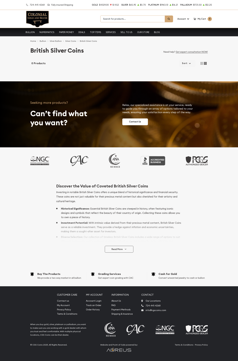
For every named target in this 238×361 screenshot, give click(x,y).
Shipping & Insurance (122, 313)
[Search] (169, 19)
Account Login (93, 300)
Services (111, 32)
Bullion (30, 32)
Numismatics (47, 32)
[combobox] (132, 19)
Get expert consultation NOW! (192, 51)
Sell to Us (126, 32)
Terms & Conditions (67, 313)
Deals (82, 32)
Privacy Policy (64, 309)
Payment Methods (121, 309)
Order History (93, 309)
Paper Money (66, 32)
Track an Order (93, 305)
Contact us (63, 300)
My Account (63, 305)
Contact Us (135, 121)
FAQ (113, 305)
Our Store (143, 32)
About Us (116, 300)
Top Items (95, 32)
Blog (157, 32)
